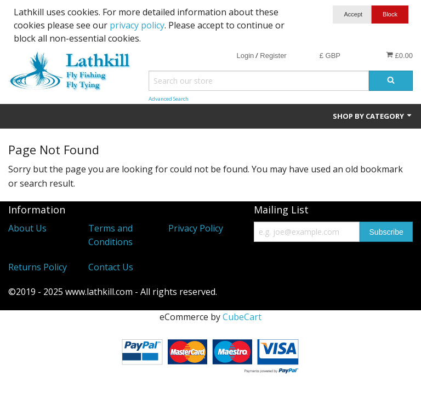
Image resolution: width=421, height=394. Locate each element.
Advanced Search (169, 98)
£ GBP (330, 55)
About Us (27, 228)
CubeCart (242, 317)
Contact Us (110, 267)
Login (245, 55)
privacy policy (137, 25)
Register (273, 55)
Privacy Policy (195, 228)
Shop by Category (373, 116)
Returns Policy (37, 267)
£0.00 (399, 55)
